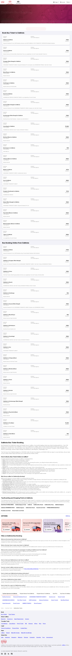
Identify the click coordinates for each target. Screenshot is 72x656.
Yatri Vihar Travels (48, 64)
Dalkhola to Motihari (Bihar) (9, 368)
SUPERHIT (6, 530)
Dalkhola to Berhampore (9, 325)
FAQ (26, 623)
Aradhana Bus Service (22, 173)
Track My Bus (4, 623)
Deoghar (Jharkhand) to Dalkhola (11, 191)
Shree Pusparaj (14, 274)
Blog (40, 623)
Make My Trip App (15, 632)
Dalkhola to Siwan (7, 379)
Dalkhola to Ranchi (7, 282)
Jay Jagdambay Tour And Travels (31, 54)
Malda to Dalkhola (7, 169)
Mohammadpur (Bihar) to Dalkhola (11, 223)
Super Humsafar (13, 318)
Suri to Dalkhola (7, 180)
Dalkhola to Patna (7, 271)
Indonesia (7, 637)
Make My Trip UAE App (26, 632)
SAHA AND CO (25, 119)
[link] (11, 525)
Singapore (13, 637)
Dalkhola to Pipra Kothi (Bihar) (10, 412)
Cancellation (12, 623)
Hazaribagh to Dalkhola (9, 126)
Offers (35, 623)
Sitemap (30, 623)
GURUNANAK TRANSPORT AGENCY (10, 64)
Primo (44, 623)
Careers (27, 619)
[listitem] (3, 521)
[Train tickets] (18, 2)
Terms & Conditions (6, 628)
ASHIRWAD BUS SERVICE (8, 97)
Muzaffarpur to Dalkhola (9, 72)
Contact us (10, 619)
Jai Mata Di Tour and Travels (8, 426)
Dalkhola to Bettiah (8, 390)
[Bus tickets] (10, 2)
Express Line (23, 43)
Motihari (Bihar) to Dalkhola (9, 137)
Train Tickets (11, 614)
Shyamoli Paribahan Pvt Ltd (8, 43)
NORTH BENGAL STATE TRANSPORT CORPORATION (37, 43)
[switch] (67, 22)
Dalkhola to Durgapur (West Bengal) (12, 260)
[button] (10, 22)
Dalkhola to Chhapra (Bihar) (10, 358)
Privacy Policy (15, 628)
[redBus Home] (2, 2)
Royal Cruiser (23, 253)
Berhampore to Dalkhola (9, 148)
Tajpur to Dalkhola (7, 234)
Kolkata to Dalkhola (8, 39)
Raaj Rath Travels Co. (43, 54)
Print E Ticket (20, 623)
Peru (43, 637)
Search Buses (36, 27)
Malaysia (20, 637)
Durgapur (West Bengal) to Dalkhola (12, 61)
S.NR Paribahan (17, 43)
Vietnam (26, 637)
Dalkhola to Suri (7, 347)
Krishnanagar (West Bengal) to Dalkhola (13, 115)
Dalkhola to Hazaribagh (9, 336)
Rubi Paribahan (13, 119)
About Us (3, 619)
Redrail (8, 632)
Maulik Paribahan (51, 43)
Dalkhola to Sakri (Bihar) (9, 433)
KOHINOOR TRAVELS (18, 97)
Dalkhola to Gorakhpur (8, 422)
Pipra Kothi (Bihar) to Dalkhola (10, 212)
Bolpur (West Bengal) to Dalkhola (11, 202)
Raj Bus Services (6, 54)
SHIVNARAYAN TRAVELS (39, 64)
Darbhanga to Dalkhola (8, 83)
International (49, 637)
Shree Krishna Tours (21, 54)
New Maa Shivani (6, 119)
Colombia (38, 637)
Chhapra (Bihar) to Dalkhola (10, 158)
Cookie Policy (24, 628)
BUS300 (27, 530)
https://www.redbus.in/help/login (31, 568)
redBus (3, 632)
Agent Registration (18, 619)
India (2, 637)
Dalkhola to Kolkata (8, 249)
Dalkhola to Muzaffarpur (9, 314)
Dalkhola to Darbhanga (8, 293)
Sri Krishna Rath (13, 54)
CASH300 (48, 530)
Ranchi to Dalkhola (7, 93)
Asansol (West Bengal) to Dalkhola (11, 104)
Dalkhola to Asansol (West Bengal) (11, 303)
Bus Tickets (4, 614)
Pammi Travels (16, 129)
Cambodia (32, 637)
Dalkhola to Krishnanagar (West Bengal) (13, 401)
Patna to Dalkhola (7, 50)
